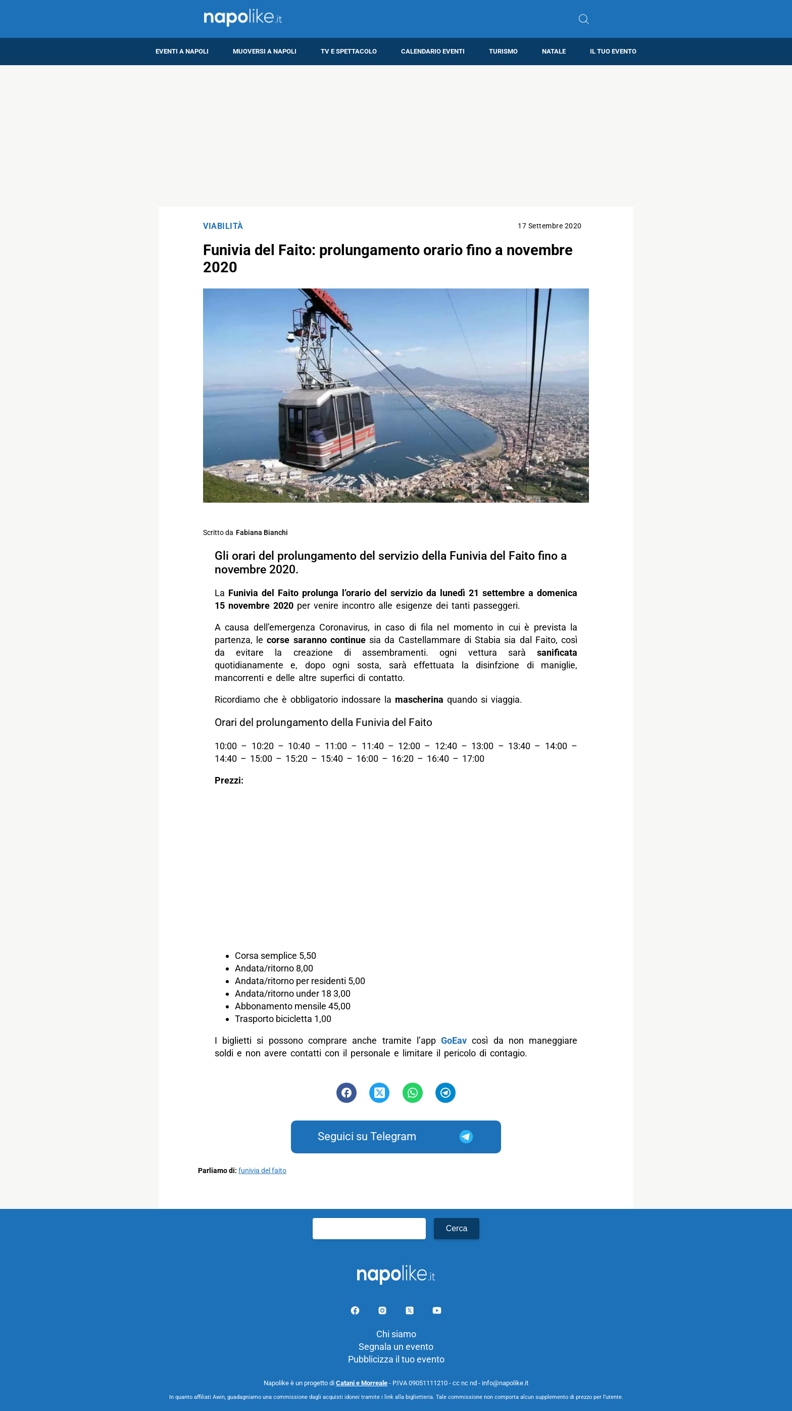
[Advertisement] (396, 136)
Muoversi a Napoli (264, 51)
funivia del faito (262, 1170)
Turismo (503, 51)
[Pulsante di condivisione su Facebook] (346, 1093)
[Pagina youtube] (437, 1312)
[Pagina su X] (410, 1312)
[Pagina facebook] (356, 1312)
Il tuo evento (613, 51)
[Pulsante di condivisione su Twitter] (379, 1093)
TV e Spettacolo (349, 51)
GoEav (454, 1040)
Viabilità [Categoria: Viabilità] (223, 226)
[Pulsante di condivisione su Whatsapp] (413, 1093)
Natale (554, 51)
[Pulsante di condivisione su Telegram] (445, 1093)
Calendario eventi (433, 51)
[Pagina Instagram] (383, 1312)
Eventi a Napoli (182, 51)
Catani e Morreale (361, 1383)
